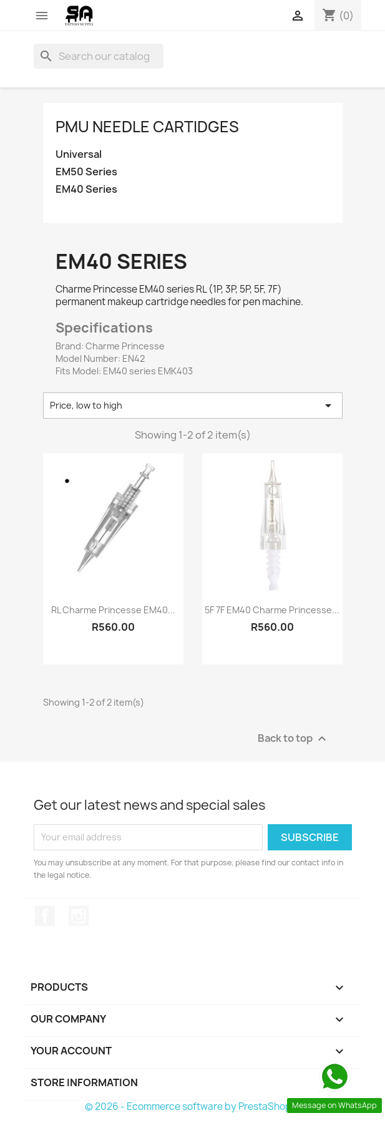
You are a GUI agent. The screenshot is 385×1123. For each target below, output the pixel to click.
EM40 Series (86, 189)
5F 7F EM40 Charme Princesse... (272, 610)
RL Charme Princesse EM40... (113, 610)
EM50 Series (86, 171)
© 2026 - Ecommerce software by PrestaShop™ (192, 1106)
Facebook (45, 916)
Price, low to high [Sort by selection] (193, 405)
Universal (79, 154)
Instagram (79, 916)
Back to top (293, 738)
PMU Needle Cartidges (147, 126)
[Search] (98, 56)
